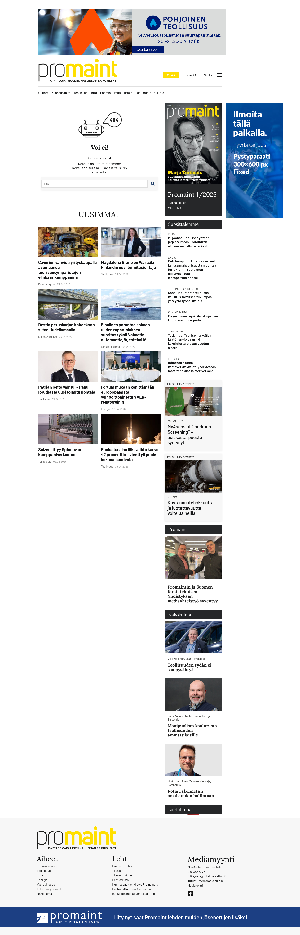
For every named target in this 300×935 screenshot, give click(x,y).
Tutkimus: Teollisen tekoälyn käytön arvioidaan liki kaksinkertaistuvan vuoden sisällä (189, 341)
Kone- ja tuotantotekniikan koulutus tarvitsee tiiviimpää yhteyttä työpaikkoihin (190, 297)
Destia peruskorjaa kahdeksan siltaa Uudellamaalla (66, 327)
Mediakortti (195, 885)
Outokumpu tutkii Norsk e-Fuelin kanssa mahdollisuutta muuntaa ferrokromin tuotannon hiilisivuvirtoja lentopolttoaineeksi (193, 269)
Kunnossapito (60, 92)
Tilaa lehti (174, 208)
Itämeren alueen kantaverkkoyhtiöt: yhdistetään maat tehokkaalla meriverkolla (192, 366)
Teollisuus (80, 92)
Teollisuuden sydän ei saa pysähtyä (189, 667)
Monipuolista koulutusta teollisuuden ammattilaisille (192, 730)
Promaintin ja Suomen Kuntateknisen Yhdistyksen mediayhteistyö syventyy (193, 594)
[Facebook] (190, 893)
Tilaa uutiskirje (122, 875)
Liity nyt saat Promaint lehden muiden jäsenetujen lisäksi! (181, 917)
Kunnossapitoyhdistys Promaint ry (135, 884)
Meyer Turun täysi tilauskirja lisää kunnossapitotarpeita (193, 318)
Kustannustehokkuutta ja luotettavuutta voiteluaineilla (191, 508)
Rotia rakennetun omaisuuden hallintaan (191, 793)
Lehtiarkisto (120, 880)
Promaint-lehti (122, 866)
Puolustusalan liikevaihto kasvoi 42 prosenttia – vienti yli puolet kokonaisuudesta (130, 454)
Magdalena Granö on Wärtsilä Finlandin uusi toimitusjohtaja (128, 265)
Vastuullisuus (123, 92)
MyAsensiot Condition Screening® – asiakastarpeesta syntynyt (189, 434)
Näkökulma (44, 893)
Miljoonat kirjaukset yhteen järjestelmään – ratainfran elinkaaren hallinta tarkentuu (189, 242)
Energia (105, 92)
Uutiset (43, 92)
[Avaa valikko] (213, 75)
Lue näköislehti (178, 202)
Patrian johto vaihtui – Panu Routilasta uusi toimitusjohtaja (66, 389)
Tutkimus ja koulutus (149, 92)
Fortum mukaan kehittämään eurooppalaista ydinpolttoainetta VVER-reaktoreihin (127, 394)
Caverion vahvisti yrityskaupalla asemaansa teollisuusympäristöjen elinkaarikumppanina (67, 270)
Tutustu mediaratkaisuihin (205, 880)
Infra (93, 92)
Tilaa (171, 75)
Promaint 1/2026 (192, 194)
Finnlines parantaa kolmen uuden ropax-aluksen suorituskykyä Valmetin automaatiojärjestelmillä (125, 332)
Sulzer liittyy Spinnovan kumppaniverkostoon (59, 452)
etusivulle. (100, 172)
